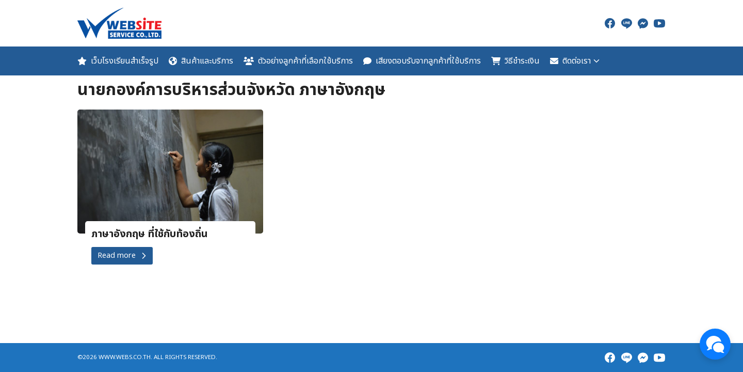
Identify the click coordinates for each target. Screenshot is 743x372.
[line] (626, 23)
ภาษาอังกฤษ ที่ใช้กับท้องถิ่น (149, 234)
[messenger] (643, 23)
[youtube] (659, 23)
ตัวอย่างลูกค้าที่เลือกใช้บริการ (298, 61)
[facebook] (610, 23)
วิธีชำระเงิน (515, 61)
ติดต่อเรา (570, 61)
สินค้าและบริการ (201, 61)
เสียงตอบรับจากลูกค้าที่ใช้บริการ (422, 61)
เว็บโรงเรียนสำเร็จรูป (117, 61)
